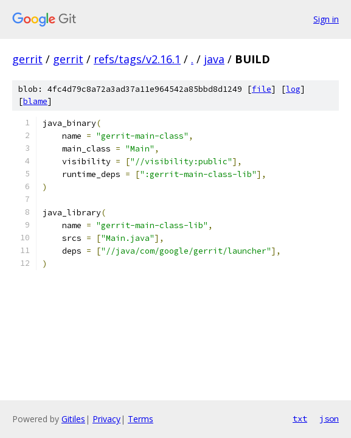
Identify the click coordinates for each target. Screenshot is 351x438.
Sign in (326, 19)
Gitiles (73, 419)
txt (300, 418)
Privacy (106, 419)
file (261, 89)
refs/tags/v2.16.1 (137, 59)
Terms (140, 419)
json (329, 418)
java (214, 59)
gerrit (27, 59)
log (293, 89)
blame (35, 101)
